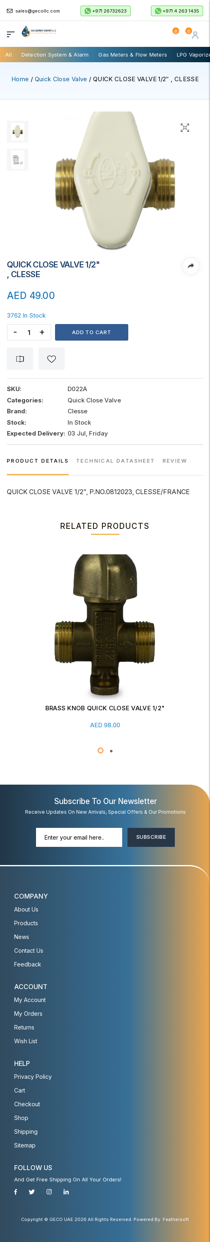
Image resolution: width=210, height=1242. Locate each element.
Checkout (27, 1104)
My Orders (28, 1013)
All (8, 54)
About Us (26, 909)
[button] (101, 750)
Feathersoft (176, 1219)
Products (26, 923)
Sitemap (25, 1145)
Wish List (25, 1041)
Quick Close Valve (61, 79)
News (21, 936)
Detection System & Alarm (55, 54)
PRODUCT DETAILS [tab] (38, 460)
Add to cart (91, 332)
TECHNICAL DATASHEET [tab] (115, 460)
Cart (19, 1090)
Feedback (27, 964)
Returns (24, 1027)
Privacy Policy (33, 1076)
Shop (21, 1117)
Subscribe (151, 837)
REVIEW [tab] (175, 460)
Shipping (26, 1131)
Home (20, 79)
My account (30, 999)
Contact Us (28, 950)
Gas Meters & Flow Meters (132, 54)
